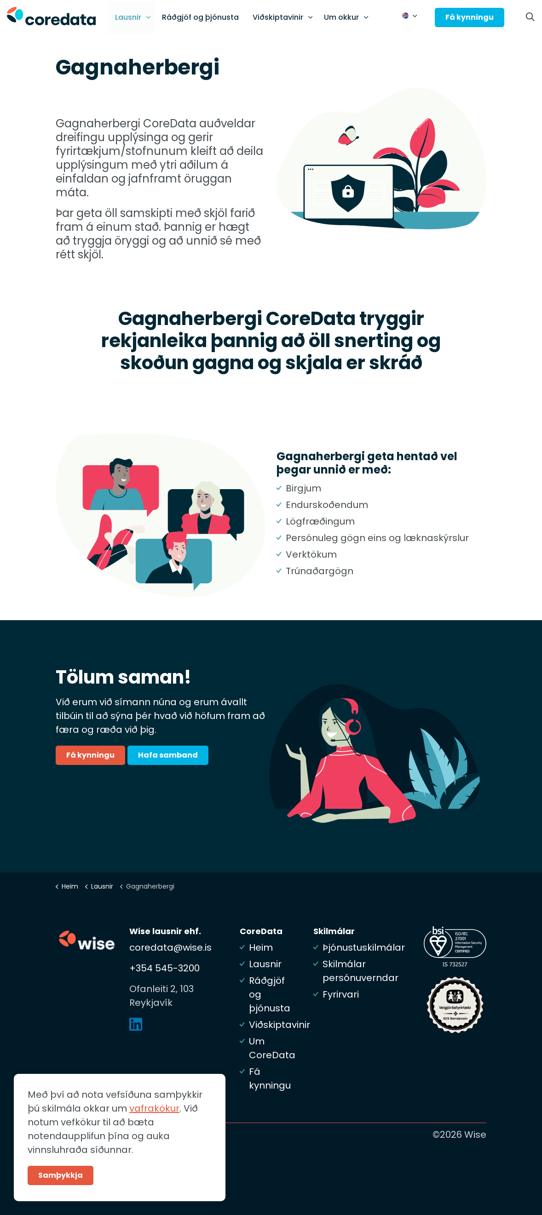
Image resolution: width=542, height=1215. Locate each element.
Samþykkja (60, 1175)
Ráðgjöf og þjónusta (200, 17)
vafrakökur (154, 1108)
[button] (381, 158)
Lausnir (128, 17)
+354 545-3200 (164, 968)
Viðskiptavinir (278, 17)
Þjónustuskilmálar (364, 947)
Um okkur (341, 17)
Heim (261, 947)
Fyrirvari (341, 994)
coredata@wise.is (170, 947)
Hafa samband (168, 755)
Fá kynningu (469, 17)
